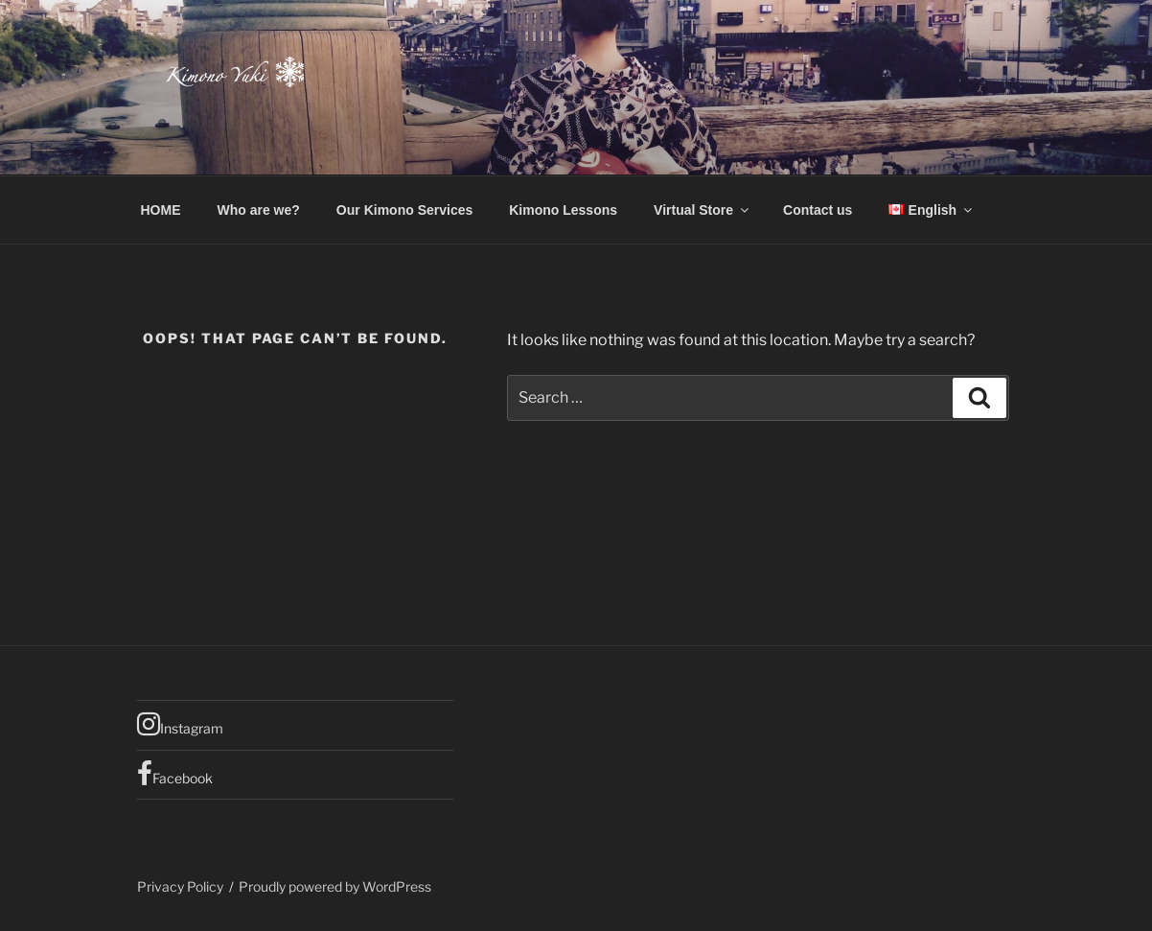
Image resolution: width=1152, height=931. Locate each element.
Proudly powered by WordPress (335, 886)
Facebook (175, 773)
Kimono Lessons (563, 210)
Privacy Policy (180, 886)
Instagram (180, 723)
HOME (161, 210)
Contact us (817, 210)
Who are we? (259, 210)
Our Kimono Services (404, 210)
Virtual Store (702, 210)
